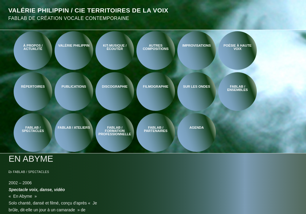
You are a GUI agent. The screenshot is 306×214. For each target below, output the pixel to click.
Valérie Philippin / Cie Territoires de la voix (88, 10)
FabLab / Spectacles (29, 172)
